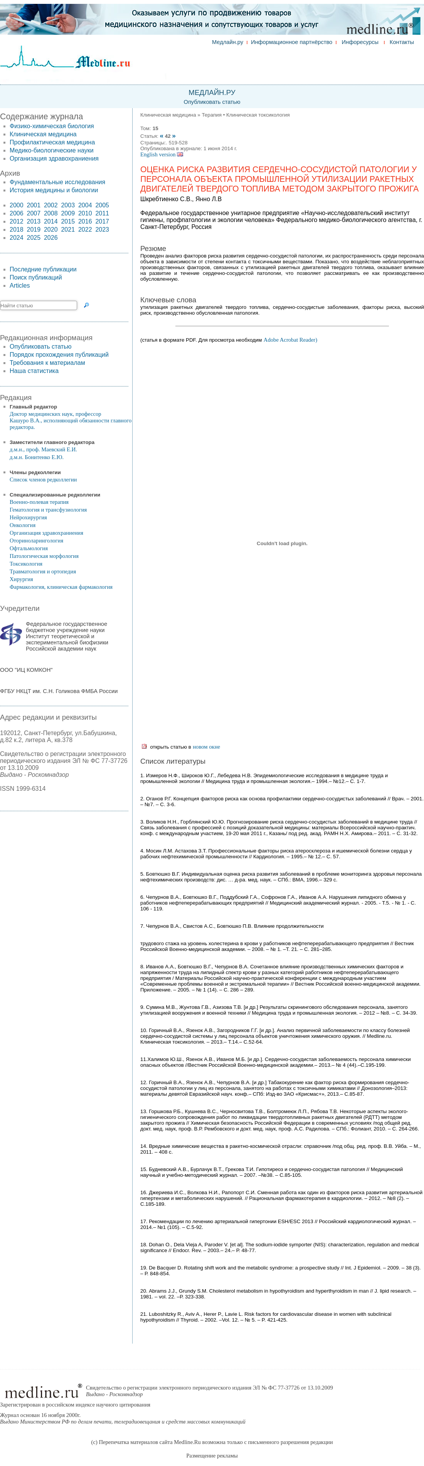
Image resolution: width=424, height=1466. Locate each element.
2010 (85, 213)
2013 (33, 221)
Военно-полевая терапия (39, 502)
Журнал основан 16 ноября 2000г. (123, 1418)
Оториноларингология (36, 540)
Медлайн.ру (227, 42)
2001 (33, 205)
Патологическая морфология (44, 556)
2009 (68, 213)
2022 (85, 229)
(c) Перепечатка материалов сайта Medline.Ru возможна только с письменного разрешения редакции (212, 1442)
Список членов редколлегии (43, 479)
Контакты (402, 42)
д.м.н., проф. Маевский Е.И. (43, 449)
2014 (51, 221)
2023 (102, 229)
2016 (85, 221)
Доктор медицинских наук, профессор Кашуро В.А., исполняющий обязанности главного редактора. (70, 420)
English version (161, 154)
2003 (68, 205)
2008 (51, 213)
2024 (17, 237)
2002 (51, 205)
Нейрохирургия (28, 517)
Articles (20, 285)
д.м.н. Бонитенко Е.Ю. (37, 457)
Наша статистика (34, 371)
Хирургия (21, 579)
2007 (33, 213)
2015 (68, 221)
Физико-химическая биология (52, 126)
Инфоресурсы (360, 42)
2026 (51, 237)
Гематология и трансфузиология (48, 510)
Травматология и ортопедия (43, 571)
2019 (33, 229)
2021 (68, 229)
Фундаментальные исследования (57, 182)
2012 (17, 221)
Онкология (22, 525)
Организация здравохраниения (54, 158)
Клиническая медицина (43, 134)
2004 (85, 205)
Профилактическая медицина (52, 142)
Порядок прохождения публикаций (59, 354)
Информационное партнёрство (291, 42)
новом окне (206, 747)
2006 (17, 213)
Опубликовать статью (212, 102)
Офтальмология (29, 548)
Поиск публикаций (36, 277)
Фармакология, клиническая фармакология (61, 587)
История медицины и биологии (54, 190)
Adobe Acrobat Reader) (290, 340)
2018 (17, 229)
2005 (102, 205)
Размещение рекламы (212, 1455)
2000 (17, 205)
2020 (51, 229)
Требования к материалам (47, 362)
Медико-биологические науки (52, 150)
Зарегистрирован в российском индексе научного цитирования (75, 1405)
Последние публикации (43, 269)
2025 (33, 237)
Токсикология (26, 564)
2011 (102, 213)
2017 (102, 221)
